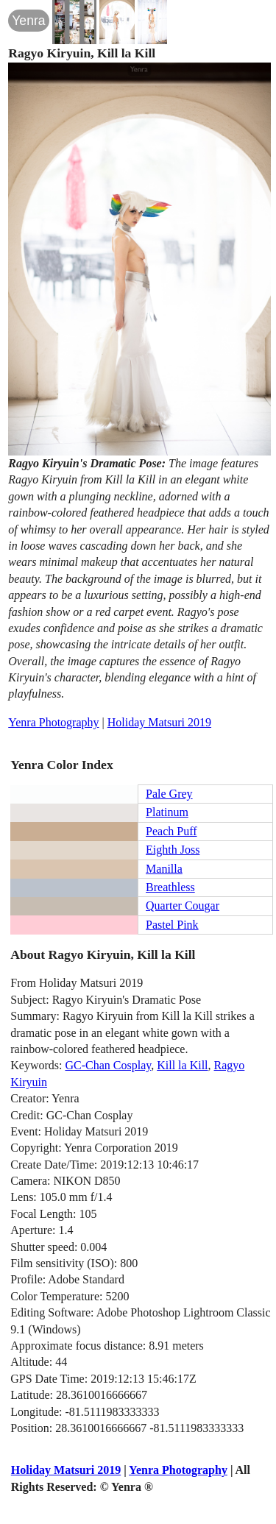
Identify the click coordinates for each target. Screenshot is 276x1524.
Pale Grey (169, 793)
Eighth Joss (172, 849)
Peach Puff (171, 831)
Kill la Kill (182, 1065)
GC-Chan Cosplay (108, 1065)
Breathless (170, 887)
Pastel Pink (172, 924)
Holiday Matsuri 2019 (159, 722)
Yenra (28, 20)
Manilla (164, 868)
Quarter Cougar (182, 905)
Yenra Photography (53, 722)
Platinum (167, 812)
